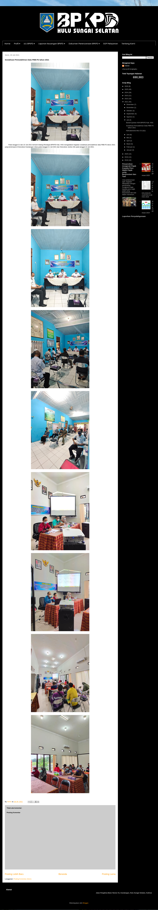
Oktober (130, 111)
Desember (130, 104)
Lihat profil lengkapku (129, 69)
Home (7, 43)
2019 (127, 157)
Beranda (63, 874)
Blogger (85, 903)
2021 (127, 102)
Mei (128, 138)
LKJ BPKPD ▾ (29, 43)
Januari (129, 150)
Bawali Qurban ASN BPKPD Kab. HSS (139, 123)
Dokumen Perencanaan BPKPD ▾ (84, 43)
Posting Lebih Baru (14, 874)
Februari (130, 147)
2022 (127, 98)
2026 (127, 86)
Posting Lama (108, 874)
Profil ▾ (17, 43)
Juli (128, 120)
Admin (127, 66)
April (128, 141)
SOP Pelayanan (110, 43)
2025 (127, 89)
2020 (127, 154)
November (130, 107)
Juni (128, 135)
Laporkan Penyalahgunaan (134, 216)
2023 (127, 95)
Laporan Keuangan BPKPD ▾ (51, 43)
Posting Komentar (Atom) (22, 879)
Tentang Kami (128, 43)
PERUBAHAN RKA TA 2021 (136, 131)
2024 (127, 92)
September (131, 114)
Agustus (130, 117)
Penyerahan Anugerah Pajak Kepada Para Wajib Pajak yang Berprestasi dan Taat (129, 170)
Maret (129, 144)
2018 (127, 160)
